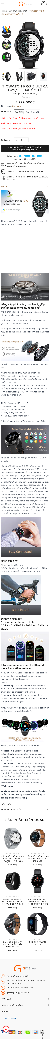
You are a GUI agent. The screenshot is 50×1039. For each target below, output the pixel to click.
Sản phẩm (25, 819)
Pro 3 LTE (19, 112)
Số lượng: (5, 140)
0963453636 (38, 156)
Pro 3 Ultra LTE (32, 112)
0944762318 (25, 156)
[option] (25, 45)
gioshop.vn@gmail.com (18, 992)
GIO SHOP (10, 1018)
